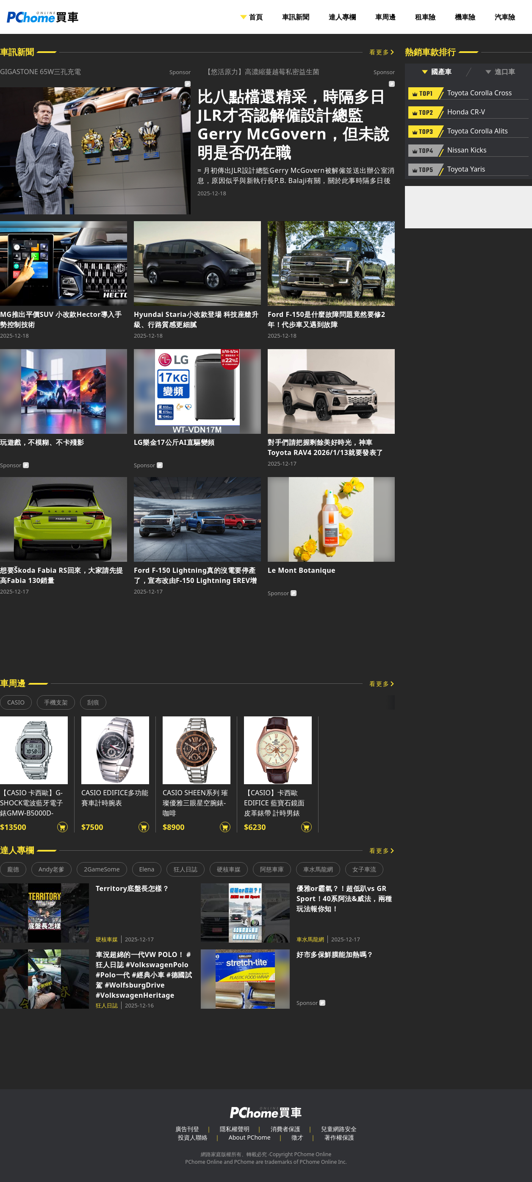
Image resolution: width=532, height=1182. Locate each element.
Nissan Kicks (467, 150)
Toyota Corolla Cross (479, 93)
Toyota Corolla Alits (477, 131)
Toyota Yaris (466, 169)
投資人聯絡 (193, 1137)
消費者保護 (285, 1129)
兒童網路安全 (339, 1129)
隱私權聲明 (234, 1129)
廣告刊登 (187, 1129)
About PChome (250, 1137)
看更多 (379, 51)
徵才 (297, 1137)
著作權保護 (339, 1137)
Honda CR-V (466, 112)
